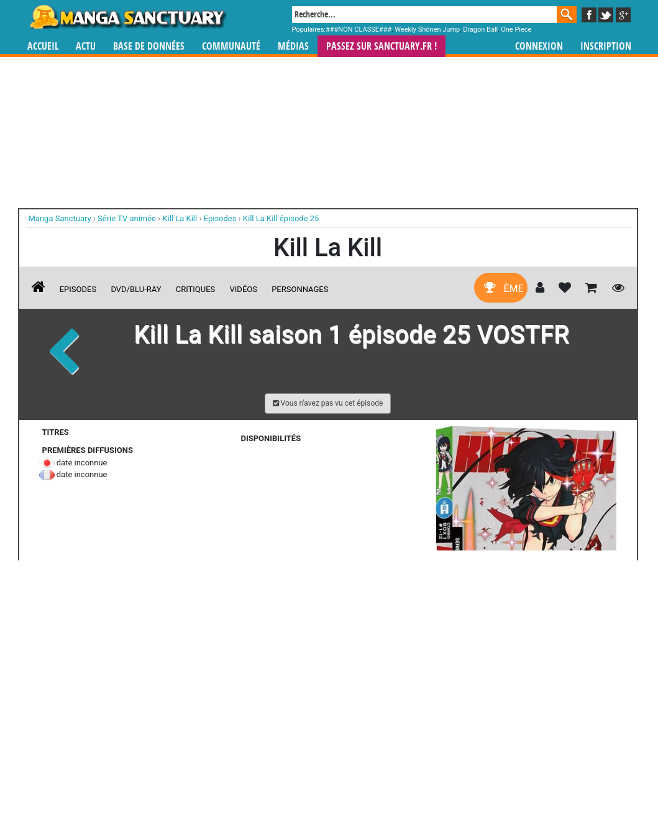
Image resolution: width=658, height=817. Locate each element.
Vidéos (243, 289)
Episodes (78, 289)
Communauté (231, 46)
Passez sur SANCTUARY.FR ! (381, 46)
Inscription (605, 46)
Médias (293, 46)
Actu (86, 46)
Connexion (539, 46)
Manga (127, 17)
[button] (328, 403)
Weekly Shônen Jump (427, 29)
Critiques (196, 289)
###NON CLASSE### (358, 29)
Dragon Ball (480, 29)
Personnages (300, 289)
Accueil (42, 46)
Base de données (149, 46)
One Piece (516, 29)
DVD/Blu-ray (136, 289)
